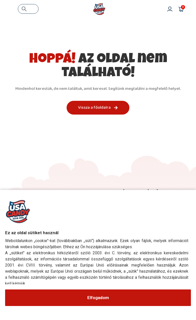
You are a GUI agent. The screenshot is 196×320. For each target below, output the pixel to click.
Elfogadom (98, 297)
